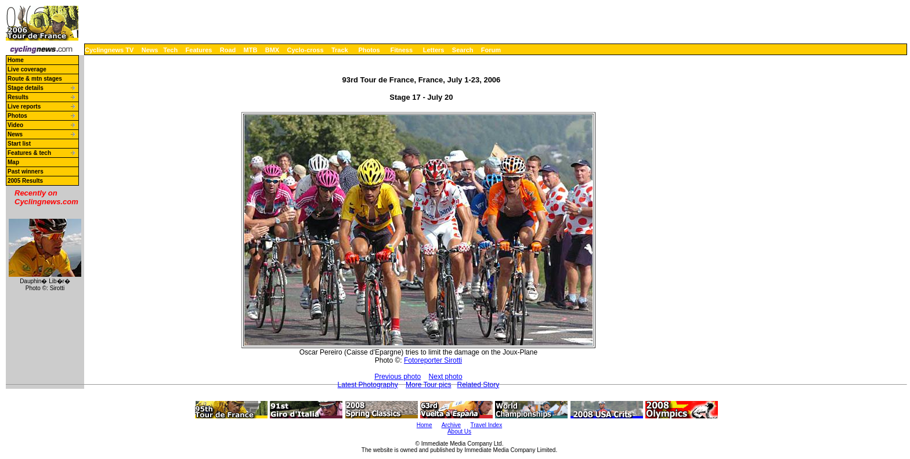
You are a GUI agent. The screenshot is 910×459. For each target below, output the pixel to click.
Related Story (478, 385)
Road (228, 49)
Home (16, 60)
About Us (459, 431)
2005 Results (25, 181)
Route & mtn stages (35, 78)
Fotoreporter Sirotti (433, 360)
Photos (369, 49)
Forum (491, 49)
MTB (251, 49)
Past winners (26, 171)
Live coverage (27, 69)
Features (199, 49)
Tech (170, 49)
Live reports (24, 106)
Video (15, 125)
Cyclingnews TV (109, 49)
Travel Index (487, 425)
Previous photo (397, 377)
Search (463, 49)
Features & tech (29, 153)
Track (339, 49)
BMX (272, 49)
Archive (451, 425)
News (150, 49)
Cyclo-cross (305, 49)
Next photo (446, 377)
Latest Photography (368, 385)
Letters (434, 49)
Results (18, 97)
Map (13, 162)
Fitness (401, 49)
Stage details (26, 88)
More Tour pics (428, 385)
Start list (19, 143)
